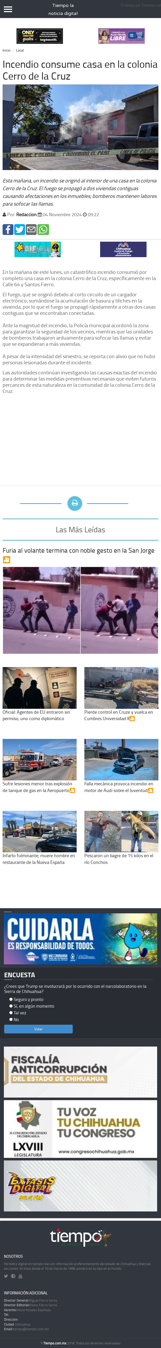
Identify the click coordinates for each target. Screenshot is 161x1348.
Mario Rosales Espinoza (27, 1310)
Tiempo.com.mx (55, 1343)
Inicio (6, 50)
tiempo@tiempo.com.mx (26, 1329)
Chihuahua (17, 1324)
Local (20, 50)
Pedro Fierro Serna (30, 1305)
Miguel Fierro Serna (30, 1300)
